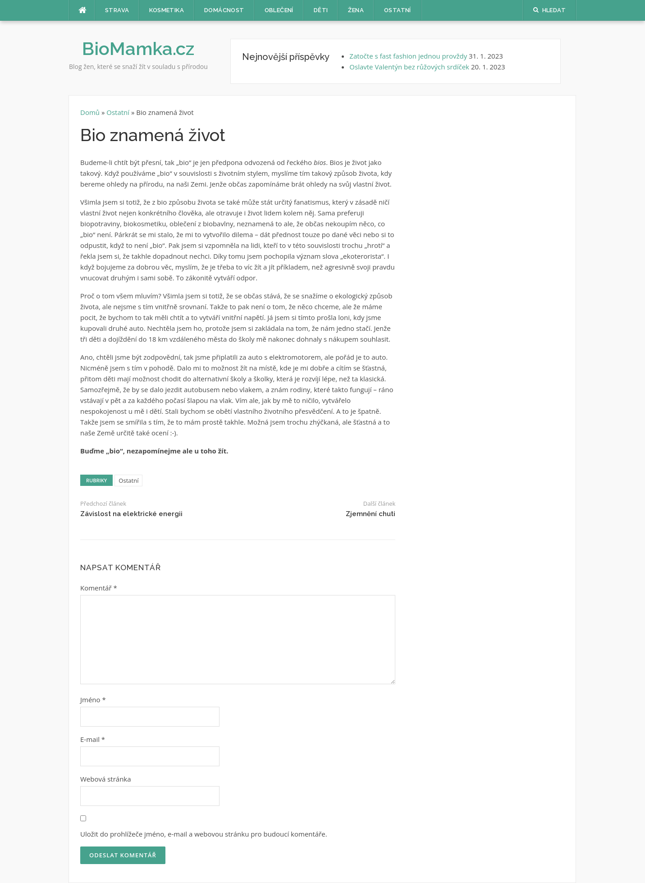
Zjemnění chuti (370, 514)
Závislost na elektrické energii (131, 514)
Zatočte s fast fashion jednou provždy (408, 55)
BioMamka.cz (138, 48)
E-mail (92, 739)
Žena (356, 10)
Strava (117, 10)
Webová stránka (105, 778)
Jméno (93, 699)
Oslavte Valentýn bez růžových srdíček (409, 66)
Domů (90, 112)
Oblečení (279, 10)
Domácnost (224, 10)
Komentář (98, 587)
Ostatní (397, 10)
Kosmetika (166, 10)
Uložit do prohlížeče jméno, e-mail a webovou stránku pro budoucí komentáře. (203, 833)
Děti (321, 10)
